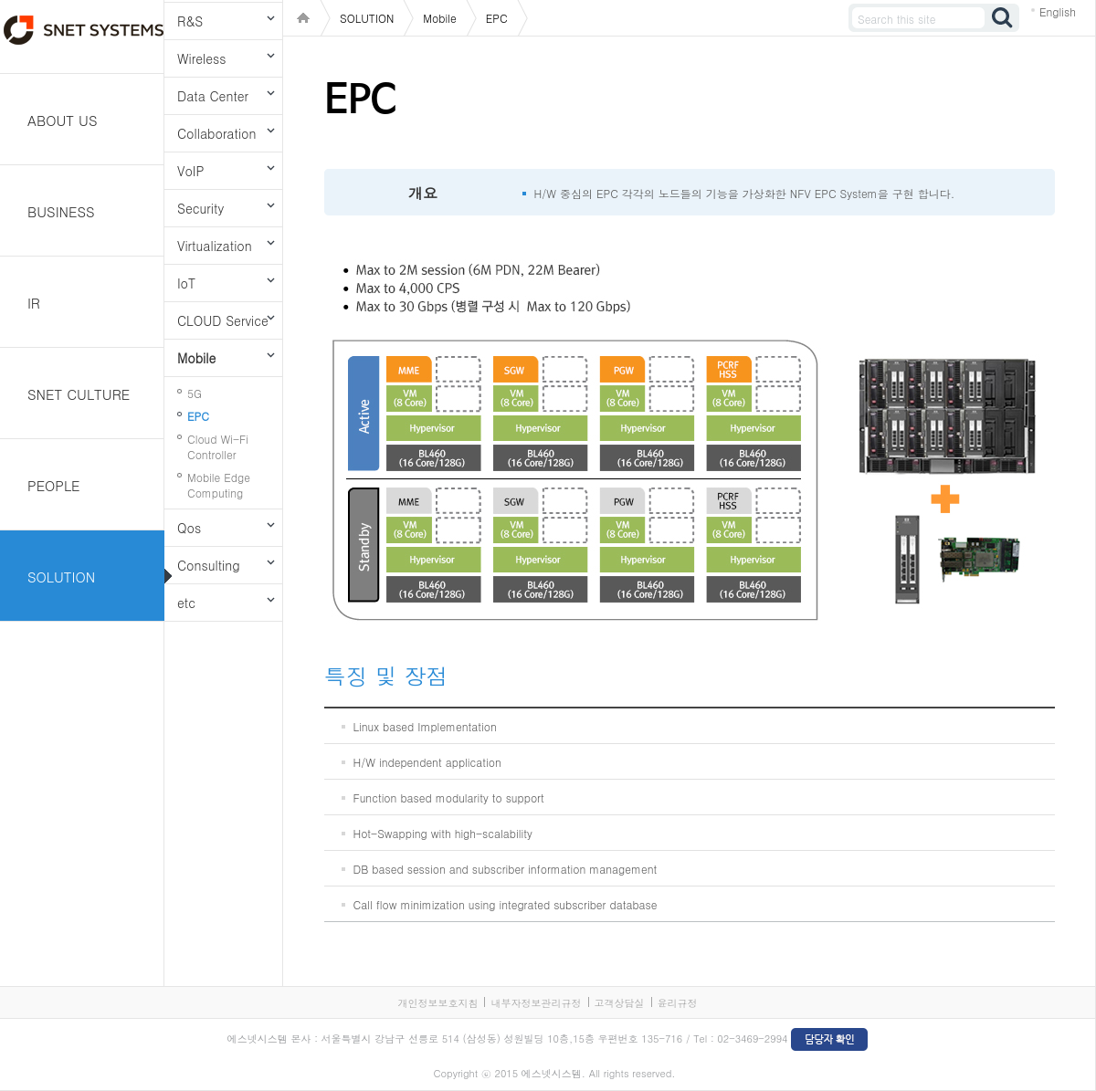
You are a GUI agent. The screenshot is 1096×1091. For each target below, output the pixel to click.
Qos (189, 528)
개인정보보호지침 (437, 1003)
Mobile (196, 358)
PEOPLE (53, 485)
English (1057, 11)
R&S (190, 21)
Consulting (208, 565)
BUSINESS (61, 211)
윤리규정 (678, 1003)
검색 (1003, 18)
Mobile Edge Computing (218, 484)
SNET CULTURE (78, 394)
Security (200, 208)
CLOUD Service (223, 320)
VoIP (190, 171)
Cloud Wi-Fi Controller (217, 446)
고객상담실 (620, 1003)
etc (186, 602)
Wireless (201, 58)
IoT (186, 283)
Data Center (212, 96)
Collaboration (216, 133)
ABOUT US (62, 120)
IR (33, 302)
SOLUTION (61, 576)
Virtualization (214, 245)
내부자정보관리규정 (535, 1003)
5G (194, 393)
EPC (198, 416)
